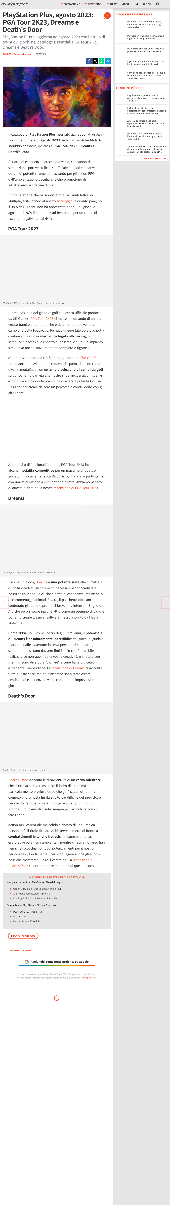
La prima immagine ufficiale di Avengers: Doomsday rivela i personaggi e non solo (147, 98)
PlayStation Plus (23, 935)
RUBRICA (7, 54)
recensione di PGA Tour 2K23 (76, 487)
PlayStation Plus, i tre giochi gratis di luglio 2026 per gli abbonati (145, 37)
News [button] (112, 4)
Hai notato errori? (20, 950)
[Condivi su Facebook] (89, 61)
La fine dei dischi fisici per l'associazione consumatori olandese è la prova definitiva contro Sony (146, 111)
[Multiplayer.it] (14, 4)
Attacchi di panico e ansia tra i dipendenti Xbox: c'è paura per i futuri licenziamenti (146, 123)
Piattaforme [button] (70, 4)
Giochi (147, 4)
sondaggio (65, 201)
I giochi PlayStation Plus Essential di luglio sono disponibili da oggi (145, 63)
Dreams (41, 582)
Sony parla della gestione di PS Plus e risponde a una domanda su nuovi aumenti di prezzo (146, 75)
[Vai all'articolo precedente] (166, 602)
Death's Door (18, 779)
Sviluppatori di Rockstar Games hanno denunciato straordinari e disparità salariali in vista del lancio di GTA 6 (146, 149)
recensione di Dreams (68, 668)
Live (136, 4)
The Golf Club (90, 357)
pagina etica (90, 977)
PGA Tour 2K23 (41, 318)
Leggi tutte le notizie (155, 158)
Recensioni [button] (93, 4)
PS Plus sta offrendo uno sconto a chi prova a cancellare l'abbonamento (145, 50)
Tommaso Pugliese (23, 54)
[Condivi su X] (95, 61)
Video (125, 4)
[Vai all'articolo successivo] (4, 602)
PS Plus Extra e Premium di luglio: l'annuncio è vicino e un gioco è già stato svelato (144, 24)
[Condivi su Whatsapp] (101, 61)
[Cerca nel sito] (158, 4)
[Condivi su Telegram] (108, 61)
